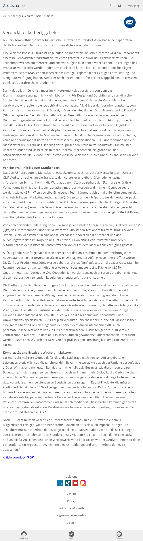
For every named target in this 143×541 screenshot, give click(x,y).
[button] (112, 5)
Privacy (71, 501)
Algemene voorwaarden (71, 515)
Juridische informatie (71, 508)
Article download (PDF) (18, 457)
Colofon (71, 522)
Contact (71, 493)
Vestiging (134, 5)
